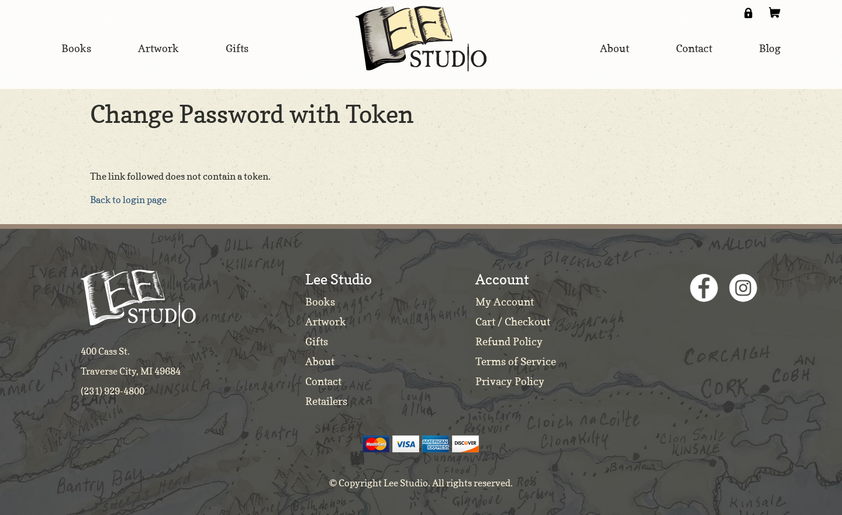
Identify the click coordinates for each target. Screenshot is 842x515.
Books (320, 302)
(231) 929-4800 (112, 391)
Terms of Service (515, 361)
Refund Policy (509, 341)
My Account (504, 302)
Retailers (326, 401)
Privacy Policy (509, 381)
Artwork (325, 321)
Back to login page (128, 199)
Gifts (316, 341)
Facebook (704, 288)
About (319, 361)
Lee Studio (421, 38)
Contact (323, 381)
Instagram (743, 288)
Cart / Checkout (512, 321)
